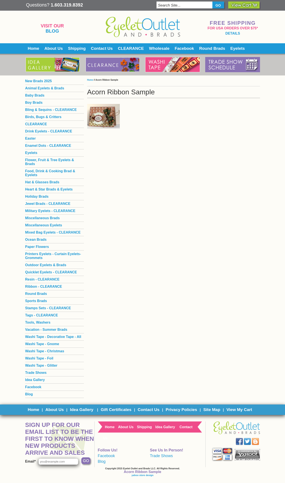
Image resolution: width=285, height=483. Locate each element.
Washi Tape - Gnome (42, 344)
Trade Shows (36, 372)
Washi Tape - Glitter (41, 365)
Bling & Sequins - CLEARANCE (51, 110)
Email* (30, 461)
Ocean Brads (36, 239)
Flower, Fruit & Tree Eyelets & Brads (49, 162)
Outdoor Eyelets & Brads (45, 265)
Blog (52, 31)
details (232, 33)
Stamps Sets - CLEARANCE (48, 308)
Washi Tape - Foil (39, 358)
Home (33, 48)
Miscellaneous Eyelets (43, 225)
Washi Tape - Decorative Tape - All (53, 337)
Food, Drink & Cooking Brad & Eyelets (50, 173)
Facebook (184, 48)
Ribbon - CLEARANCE (43, 286)
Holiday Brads (37, 196)
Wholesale (159, 48)
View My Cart (239, 409)
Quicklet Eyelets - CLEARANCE (51, 272)
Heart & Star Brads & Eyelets (49, 189)
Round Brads (212, 48)
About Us (53, 48)
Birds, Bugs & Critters (43, 117)
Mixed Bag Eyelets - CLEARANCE (53, 232)
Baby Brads (35, 95)
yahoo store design (142, 475)
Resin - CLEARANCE (42, 279)
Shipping (77, 48)
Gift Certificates (116, 409)
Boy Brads (34, 102)
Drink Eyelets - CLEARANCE (48, 131)
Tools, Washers (37, 322)
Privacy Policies (181, 409)
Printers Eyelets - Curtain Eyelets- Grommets (53, 256)
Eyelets (237, 48)
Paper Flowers (37, 247)
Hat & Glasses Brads (42, 182)
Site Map (211, 409)
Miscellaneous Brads (42, 218)
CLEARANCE (131, 48)
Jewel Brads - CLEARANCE (47, 204)
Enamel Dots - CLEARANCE (48, 145)
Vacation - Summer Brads (46, 329)
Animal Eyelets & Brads (44, 88)
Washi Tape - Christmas (44, 351)
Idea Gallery (35, 380)
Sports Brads (36, 301)
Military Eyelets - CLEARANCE (50, 211)
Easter (30, 138)
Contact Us (102, 48)
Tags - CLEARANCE (41, 315)
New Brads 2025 (38, 81)
